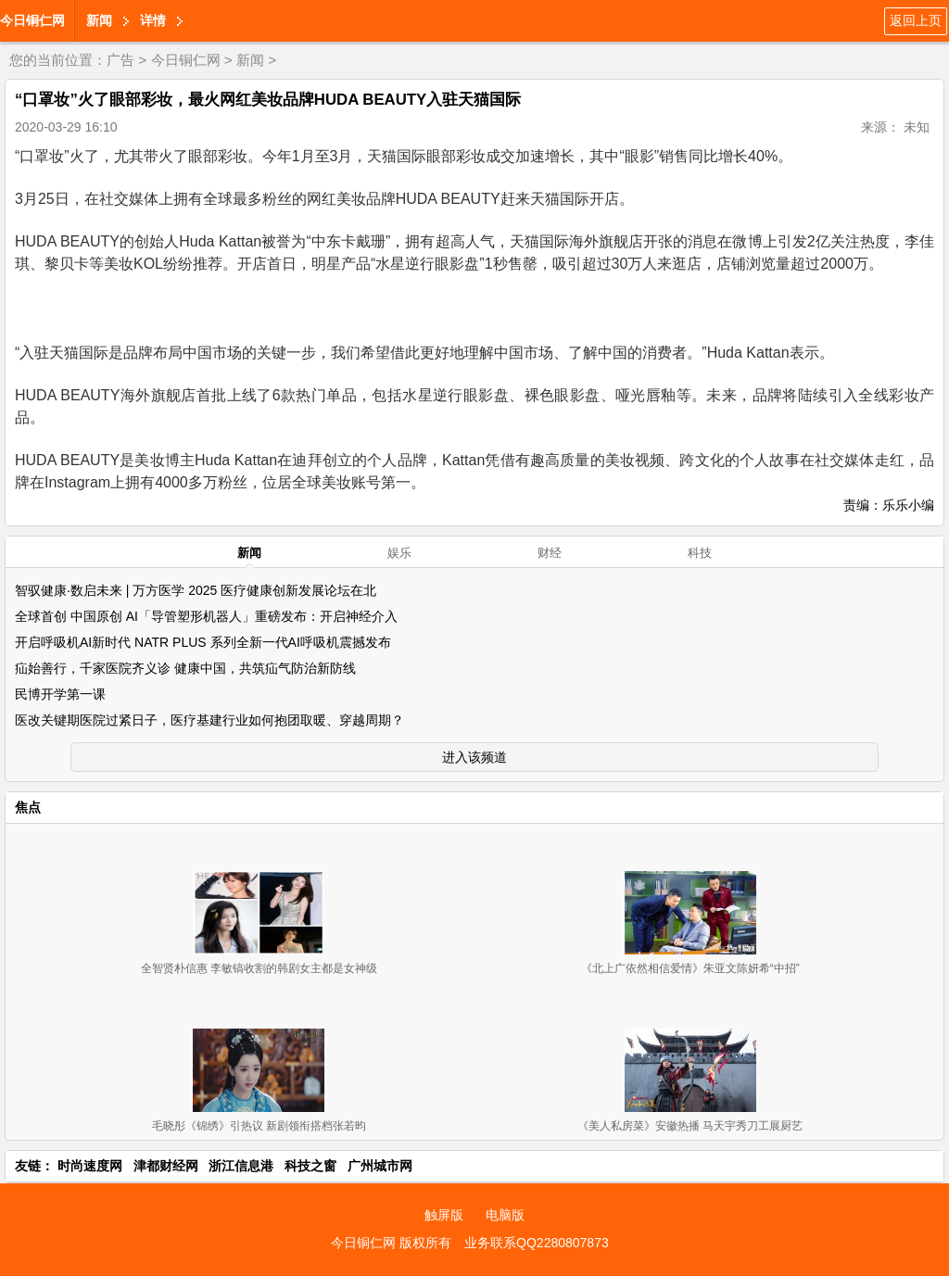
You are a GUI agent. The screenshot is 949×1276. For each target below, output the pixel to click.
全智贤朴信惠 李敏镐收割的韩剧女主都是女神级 (259, 968)
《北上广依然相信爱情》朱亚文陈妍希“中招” (690, 968)
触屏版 (443, 1214)
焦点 (28, 807)
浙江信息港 (241, 1165)
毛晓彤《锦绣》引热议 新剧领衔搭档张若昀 (259, 1125)
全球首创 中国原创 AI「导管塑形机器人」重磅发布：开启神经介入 (206, 616)
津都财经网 (165, 1165)
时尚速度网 (89, 1165)
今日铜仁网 (32, 20)
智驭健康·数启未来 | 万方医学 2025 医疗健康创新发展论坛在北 (195, 590)
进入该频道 (474, 757)
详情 (153, 20)
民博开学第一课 (60, 694)
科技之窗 (310, 1165)
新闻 (99, 20)
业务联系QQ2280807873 (536, 1242)
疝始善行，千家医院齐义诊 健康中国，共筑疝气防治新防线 (185, 668)
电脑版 (505, 1214)
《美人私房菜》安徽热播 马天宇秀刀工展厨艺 (690, 1125)
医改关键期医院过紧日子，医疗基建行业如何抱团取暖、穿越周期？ (209, 720)
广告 (120, 60)
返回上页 (916, 20)
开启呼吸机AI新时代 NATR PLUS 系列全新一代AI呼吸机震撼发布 (203, 642)
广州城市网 (380, 1165)
